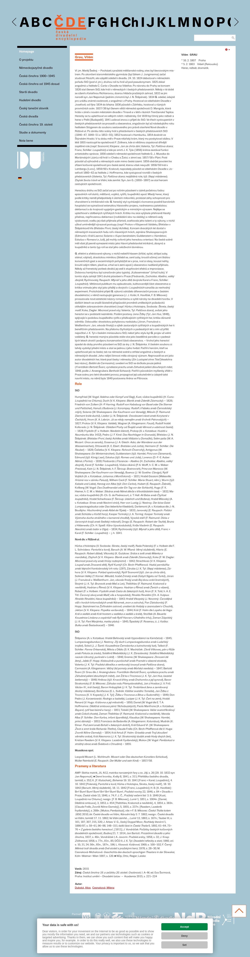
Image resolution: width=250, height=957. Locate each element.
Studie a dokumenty (32, 132)
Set (184, 944)
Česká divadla (28, 116)
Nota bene (26, 140)
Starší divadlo (28, 92)
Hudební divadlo (30, 100)
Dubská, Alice (83, 887)
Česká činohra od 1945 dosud (39, 84)
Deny (184, 935)
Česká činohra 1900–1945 (37, 76)
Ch (130, 23)
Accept (184, 926)
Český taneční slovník (33, 108)
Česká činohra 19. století (36, 124)
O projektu (26, 59)
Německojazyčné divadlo (36, 68)
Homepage (26, 51)
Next (236, 22)
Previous (14, 22)
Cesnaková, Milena (103, 887)
